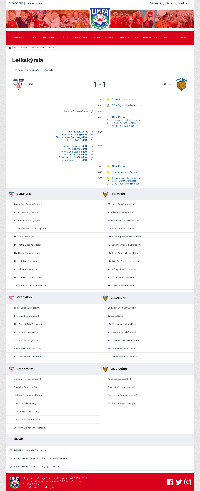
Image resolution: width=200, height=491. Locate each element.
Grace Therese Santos (123, 123)
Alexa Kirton (118, 117)
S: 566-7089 (16, 3)
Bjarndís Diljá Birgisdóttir (75, 134)
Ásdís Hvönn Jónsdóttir (75, 146)
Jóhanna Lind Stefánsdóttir (73, 157)
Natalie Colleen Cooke (76, 111)
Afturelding (157, 3)
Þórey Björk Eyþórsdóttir (74, 160)
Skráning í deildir (176, 3)
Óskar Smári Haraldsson (124, 99)
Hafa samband (34, 3)
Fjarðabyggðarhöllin (43, 70)
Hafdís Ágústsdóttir (77, 140)
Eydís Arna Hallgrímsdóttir (126, 120)
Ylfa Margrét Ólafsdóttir (124, 180)
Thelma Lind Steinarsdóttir (74, 151)
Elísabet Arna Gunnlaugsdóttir (72, 137)
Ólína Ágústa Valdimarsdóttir (127, 105)
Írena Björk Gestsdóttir (76, 154)
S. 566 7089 (31, 484)
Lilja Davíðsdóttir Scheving (126, 172)
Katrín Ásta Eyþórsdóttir (125, 125)
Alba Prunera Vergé (77, 131)
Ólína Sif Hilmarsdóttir (76, 149)
